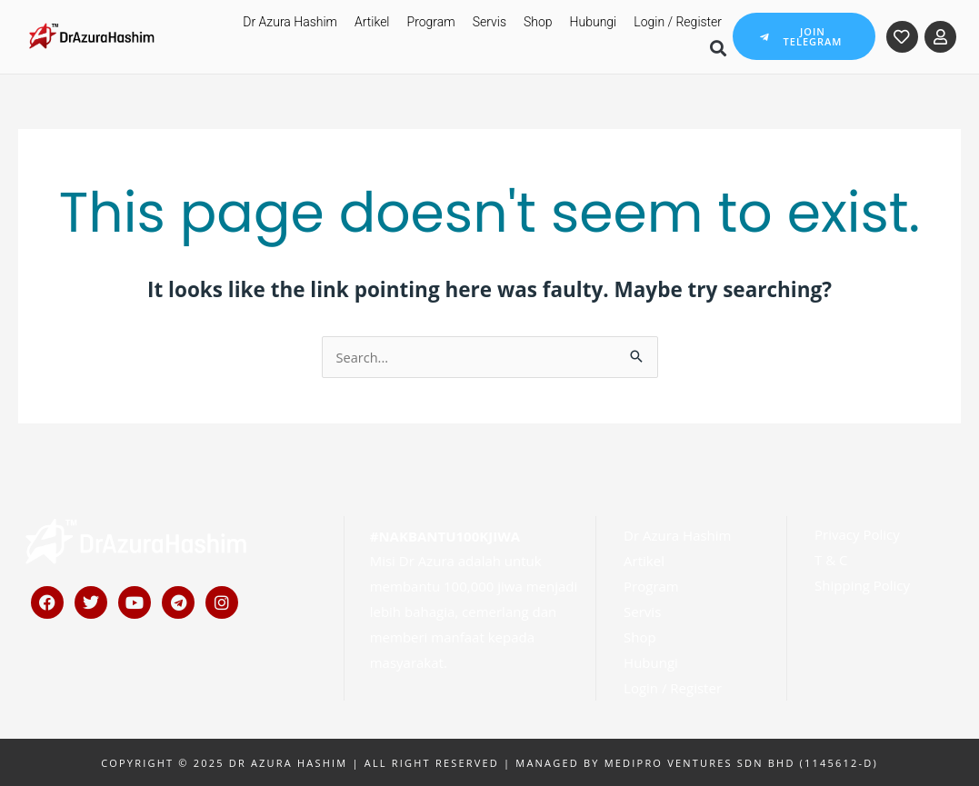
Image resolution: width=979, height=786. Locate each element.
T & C (830, 559)
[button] (718, 49)
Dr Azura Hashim (290, 22)
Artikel (372, 22)
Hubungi (593, 22)
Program (431, 22)
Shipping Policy (862, 584)
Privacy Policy (857, 533)
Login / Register (678, 22)
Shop (538, 22)
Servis (489, 22)
